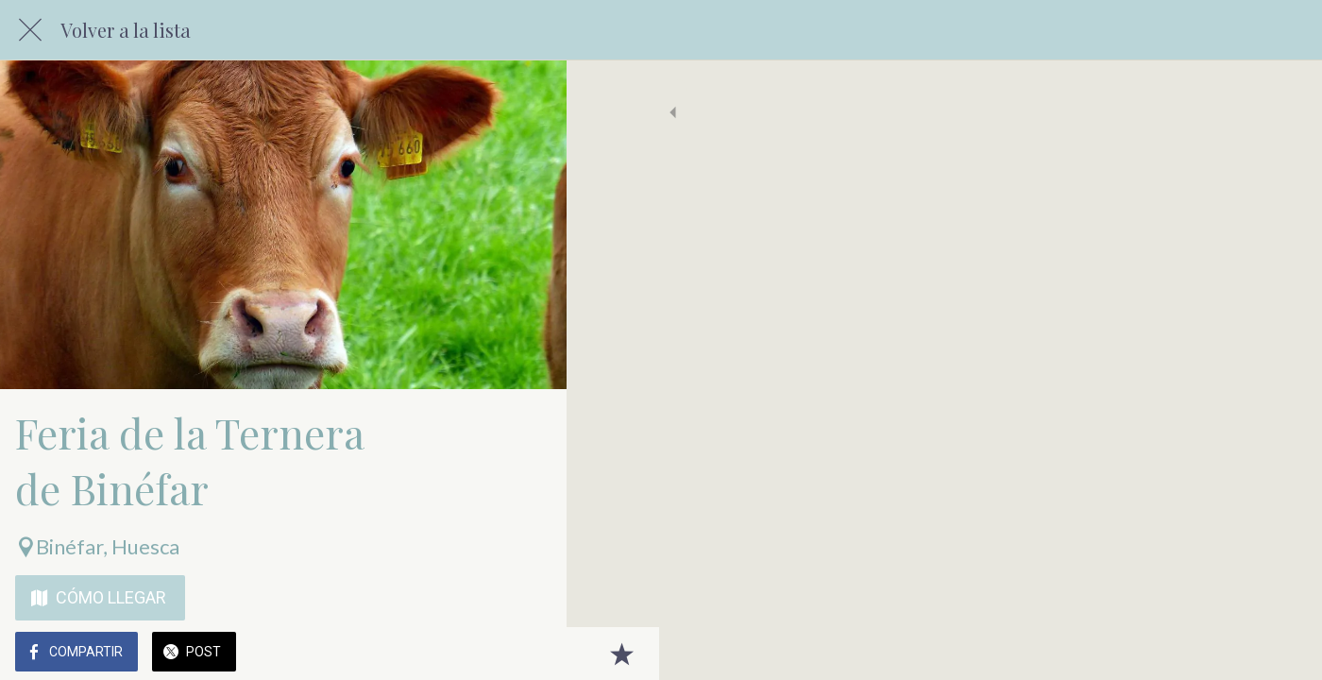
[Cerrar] (30, 30)
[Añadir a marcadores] (528, 653)
